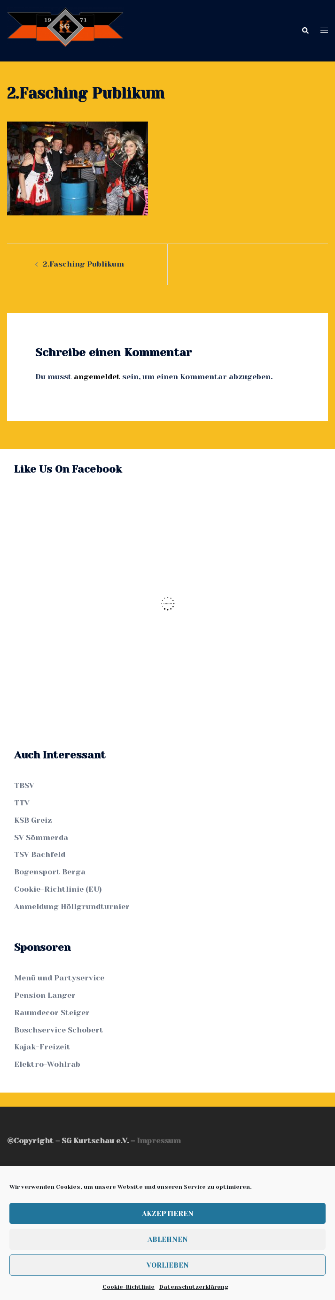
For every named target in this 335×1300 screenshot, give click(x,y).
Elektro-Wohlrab (47, 1064)
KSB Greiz (33, 820)
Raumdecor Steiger (52, 1012)
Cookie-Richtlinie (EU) (58, 889)
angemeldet (97, 376)
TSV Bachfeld (39, 854)
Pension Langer (45, 995)
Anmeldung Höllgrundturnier (72, 906)
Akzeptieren (168, 1213)
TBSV (24, 785)
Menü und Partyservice (59, 977)
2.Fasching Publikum (83, 264)
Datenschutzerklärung (193, 1287)
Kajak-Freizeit (42, 1046)
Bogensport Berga (50, 871)
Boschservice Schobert (58, 1029)
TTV (22, 802)
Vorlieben (168, 1265)
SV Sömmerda (41, 837)
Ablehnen (168, 1239)
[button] (305, 31)
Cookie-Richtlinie (128, 1287)
